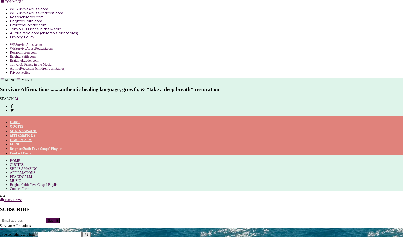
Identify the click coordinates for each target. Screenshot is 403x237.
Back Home (11, 200)
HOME (15, 122)
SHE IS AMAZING (23, 131)
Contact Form (20, 153)
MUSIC (16, 144)
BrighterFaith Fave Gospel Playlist (36, 148)
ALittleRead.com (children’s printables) (44, 33)
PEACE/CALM (21, 140)
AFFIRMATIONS (22, 135)
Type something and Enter (18, 234)
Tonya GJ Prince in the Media (35, 29)
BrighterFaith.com (26, 21)
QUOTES (17, 126)
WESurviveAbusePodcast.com (36, 13)
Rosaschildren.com (27, 17)
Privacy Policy (22, 37)
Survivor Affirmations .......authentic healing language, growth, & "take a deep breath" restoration (109, 89)
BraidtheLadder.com (28, 25)
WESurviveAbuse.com (29, 9)
